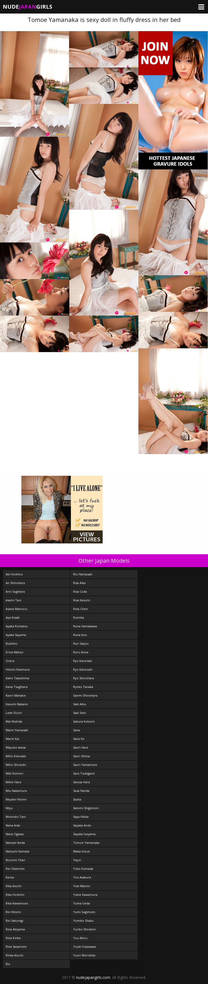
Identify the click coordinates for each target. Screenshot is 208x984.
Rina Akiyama (15, 929)
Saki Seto (79, 713)
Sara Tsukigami (84, 773)
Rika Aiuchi (13, 886)
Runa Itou (80, 635)
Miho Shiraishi (16, 765)
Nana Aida (13, 825)
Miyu (9, 808)
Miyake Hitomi (16, 799)
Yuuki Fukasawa (84, 946)
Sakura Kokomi (84, 721)
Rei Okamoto (15, 869)
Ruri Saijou (81, 643)
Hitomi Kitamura (18, 669)
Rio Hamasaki (82, 574)
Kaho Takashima (17, 678)
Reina (10, 877)
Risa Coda (80, 591)
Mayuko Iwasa (16, 747)
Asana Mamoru (16, 609)
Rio (8, 964)
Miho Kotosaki (16, 756)
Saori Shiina (81, 756)
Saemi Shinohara (85, 695)
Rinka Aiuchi (14, 955)
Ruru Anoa (80, 652)
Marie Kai (12, 739)
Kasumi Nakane (17, 704)
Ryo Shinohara (83, 678)
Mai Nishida (14, 721)
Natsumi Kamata (17, 851)
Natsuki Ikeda (15, 843)
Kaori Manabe (16, 695)
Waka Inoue (81, 851)
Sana (76, 730)
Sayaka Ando (82, 825)
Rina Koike (13, 938)
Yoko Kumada (83, 869)
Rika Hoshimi (15, 895)
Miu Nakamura (16, 791)
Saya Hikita (81, 817)
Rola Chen (80, 609)
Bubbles (11, 643)
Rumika (78, 617)
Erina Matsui (14, 652)
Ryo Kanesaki (82, 661)
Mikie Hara (13, 782)
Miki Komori (14, 773)
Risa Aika (79, 583)
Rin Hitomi (13, 912)
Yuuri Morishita (84, 955)
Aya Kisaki (13, 617)
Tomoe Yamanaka (86, 843)
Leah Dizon (14, 713)
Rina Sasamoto (16, 946)
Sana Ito (78, 739)
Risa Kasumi (81, 600)
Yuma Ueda (81, 903)
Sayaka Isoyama (84, 834)
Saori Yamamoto (85, 765)
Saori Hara (80, 747)
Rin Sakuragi (14, 921)
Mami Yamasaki (17, 730)
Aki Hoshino (14, 574)
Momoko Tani (16, 817)
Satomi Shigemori (86, 808)
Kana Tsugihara (17, 687)
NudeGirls (27, 6)
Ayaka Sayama (16, 635)
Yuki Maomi (81, 886)
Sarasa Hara (81, 782)
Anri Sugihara (15, 591)
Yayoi (77, 860)
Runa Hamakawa (85, 626)
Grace (10, 661)
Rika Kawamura (17, 903)
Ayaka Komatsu (17, 626)
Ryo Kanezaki (82, 669)
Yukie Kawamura (85, 895)
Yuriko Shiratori (84, 929)
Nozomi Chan (15, 860)
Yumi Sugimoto (84, 912)
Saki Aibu (79, 704)
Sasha (77, 799)
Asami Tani (13, 600)
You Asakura (82, 877)
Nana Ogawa (15, 834)
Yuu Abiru (80, 938)
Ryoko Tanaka (83, 687)
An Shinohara (15, 583)
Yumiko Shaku (83, 921)
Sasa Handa (81, 791)
